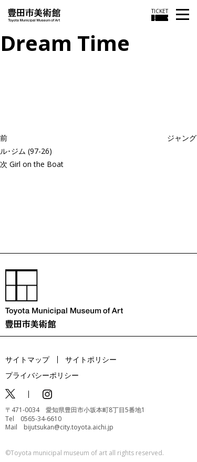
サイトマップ (27, 359)
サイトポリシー (91, 359)
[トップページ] (34, 14)
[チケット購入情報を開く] (159, 14)
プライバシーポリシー (42, 375)
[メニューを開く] (182, 15)
